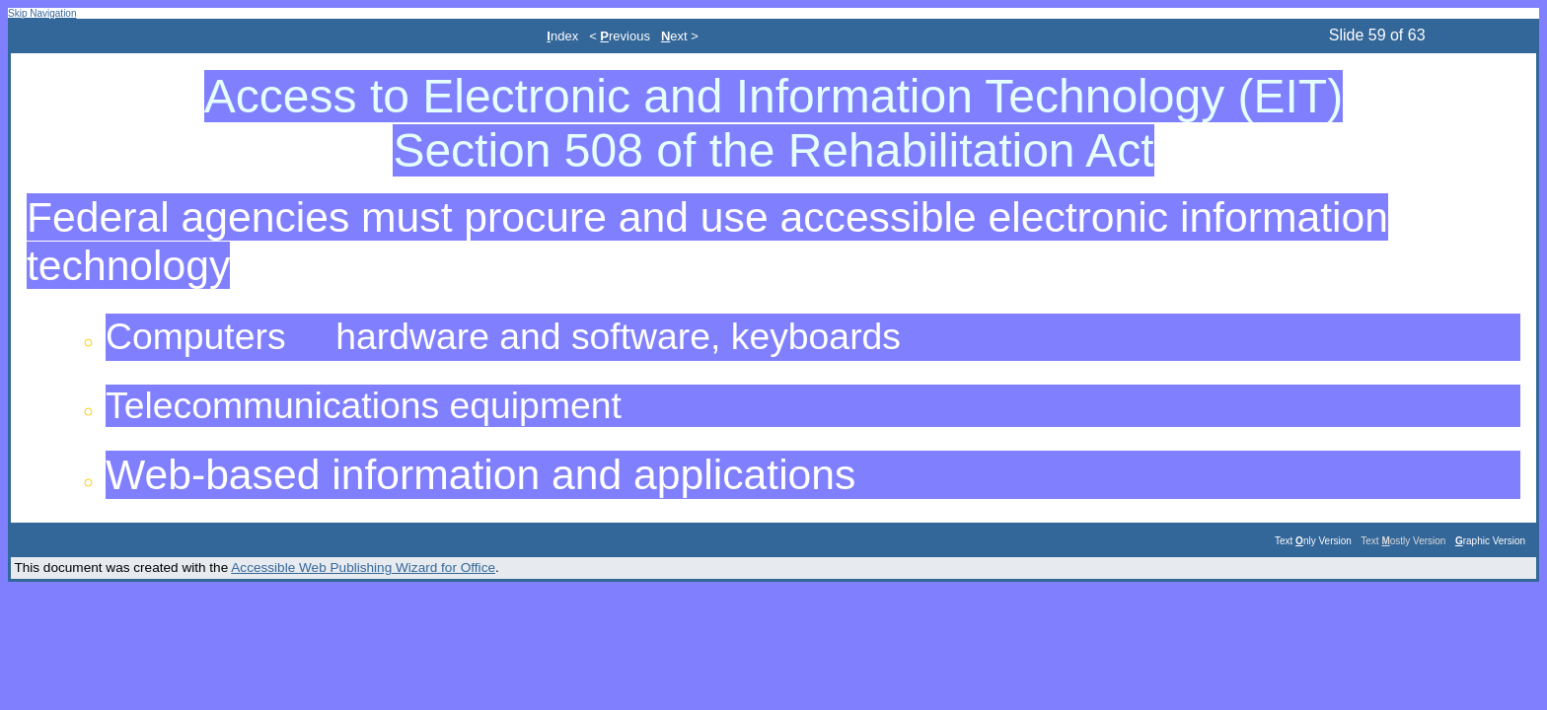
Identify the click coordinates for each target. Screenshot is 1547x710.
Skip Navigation (42, 13)
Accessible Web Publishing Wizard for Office (363, 567)
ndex (562, 36)
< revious (619, 36)
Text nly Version (1313, 540)
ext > (680, 36)
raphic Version (1490, 540)
